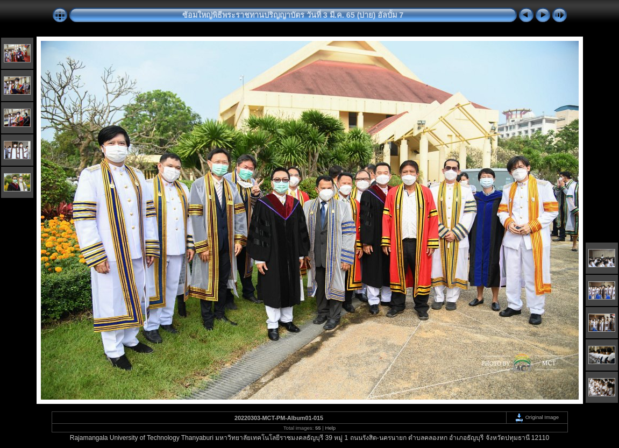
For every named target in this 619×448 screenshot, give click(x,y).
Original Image (537, 417)
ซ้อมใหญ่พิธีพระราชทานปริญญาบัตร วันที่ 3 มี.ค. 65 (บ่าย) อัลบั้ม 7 (293, 15)
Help (330, 428)
